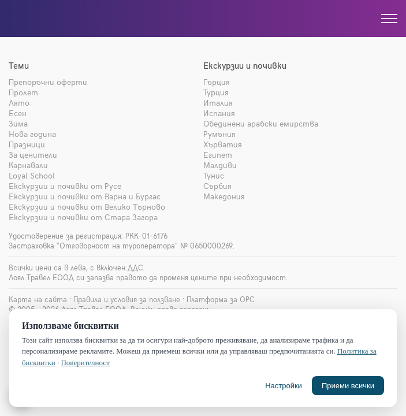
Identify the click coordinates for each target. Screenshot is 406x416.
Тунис (213, 175)
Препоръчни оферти (48, 81)
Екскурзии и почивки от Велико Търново (87, 206)
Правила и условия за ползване (126, 299)
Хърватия (222, 144)
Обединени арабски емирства (260, 123)
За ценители (33, 154)
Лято (19, 102)
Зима (18, 123)
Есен (18, 112)
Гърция (216, 81)
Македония (224, 196)
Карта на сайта (38, 299)
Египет (217, 154)
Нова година (32, 133)
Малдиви (220, 164)
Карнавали (28, 164)
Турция (216, 92)
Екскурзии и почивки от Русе (65, 185)
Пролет (23, 92)
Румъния (219, 133)
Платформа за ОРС (221, 299)
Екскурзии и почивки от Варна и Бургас (85, 196)
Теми (19, 65)
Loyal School (32, 175)
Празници (27, 144)
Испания (219, 112)
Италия (218, 102)
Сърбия (217, 185)
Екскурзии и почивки (244, 65)
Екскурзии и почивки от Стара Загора (83, 216)
